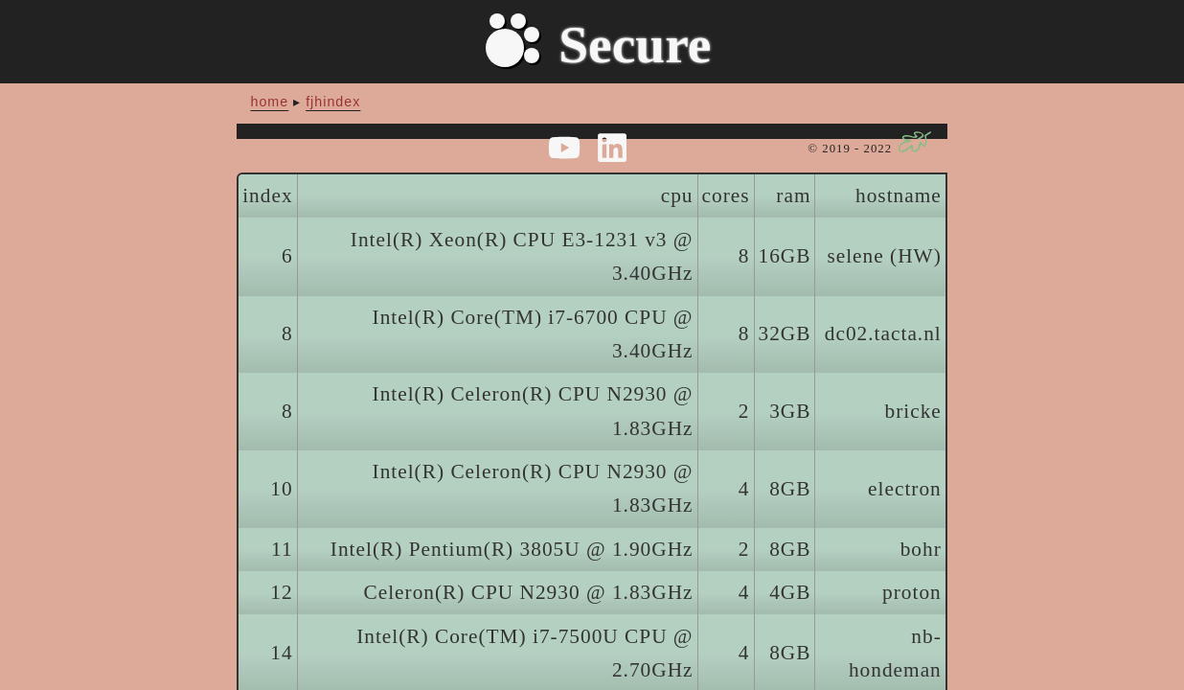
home (269, 101)
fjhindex (333, 101)
